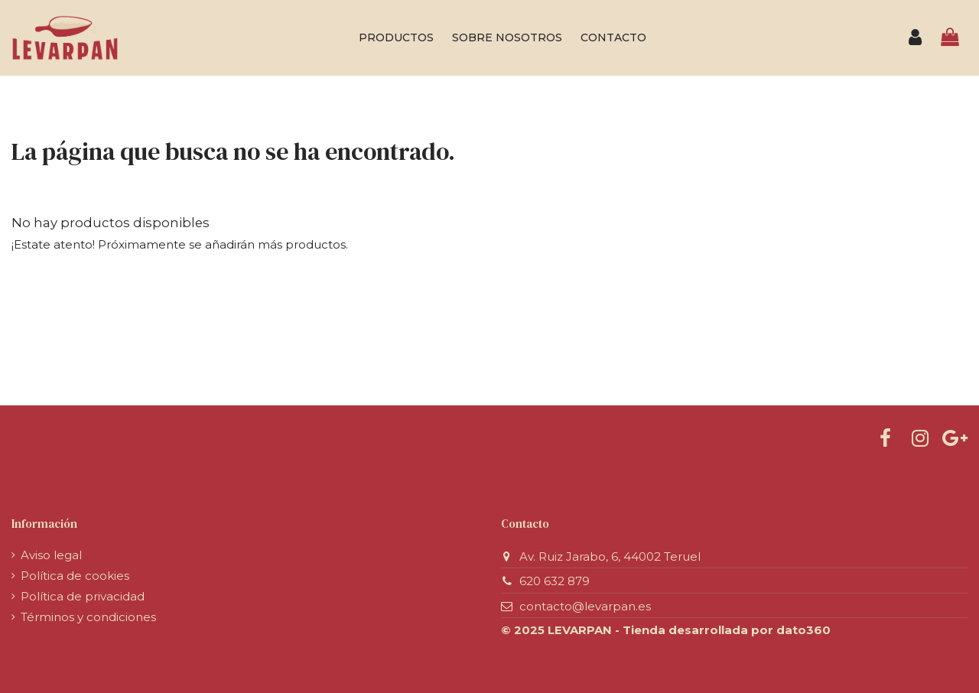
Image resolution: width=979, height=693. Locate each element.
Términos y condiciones (88, 617)
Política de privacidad (83, 596)
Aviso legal (51, 555)
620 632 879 (554, 581)
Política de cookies (75, 575)
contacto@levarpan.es (585, 606)
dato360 (803, 630)
